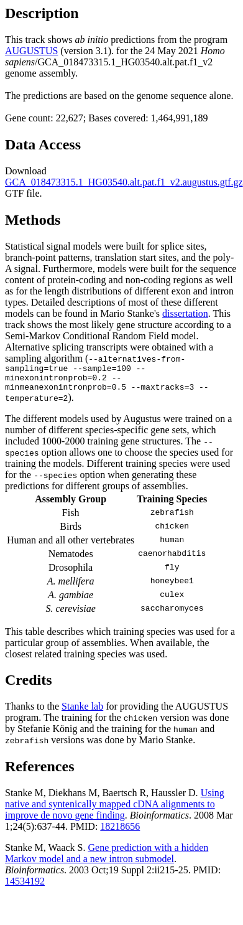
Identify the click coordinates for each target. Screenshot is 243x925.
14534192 (25, 886)
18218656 (120, 832)
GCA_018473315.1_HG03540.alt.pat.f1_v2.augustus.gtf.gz (124, 182)
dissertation (185, 313)
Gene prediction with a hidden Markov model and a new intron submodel (106, 859)
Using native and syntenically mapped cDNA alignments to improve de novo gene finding (114, 809)
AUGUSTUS (31, 50)
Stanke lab (82, 712)
